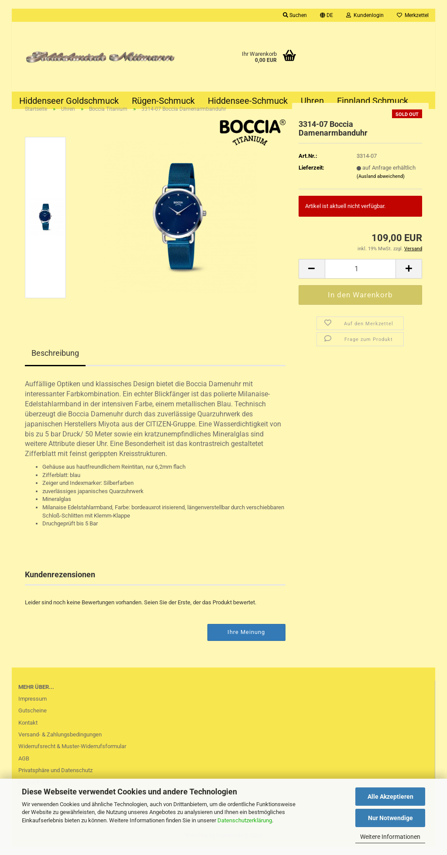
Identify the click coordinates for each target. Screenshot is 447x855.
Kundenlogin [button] (365, 15)
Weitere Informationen (390, 836)
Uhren (312, 100)
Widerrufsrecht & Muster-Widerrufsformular (72, 755)
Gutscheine (32, 718)
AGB (23, 766)
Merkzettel (413, 15)
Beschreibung (55, 361)
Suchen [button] (295, 15)
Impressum (32, 707)
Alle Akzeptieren (390, 796)
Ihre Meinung (246, 640)
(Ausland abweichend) (381, 184)
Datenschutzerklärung (244, 820)
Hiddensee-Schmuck (248, 100)
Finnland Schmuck (372, 100)
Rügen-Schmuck (163, 100)
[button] (326, 15)
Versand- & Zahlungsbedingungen (60, 742)
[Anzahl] (360, 277)
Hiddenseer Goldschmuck (69, 100)
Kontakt (28, 731)
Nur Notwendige (390, 817)
